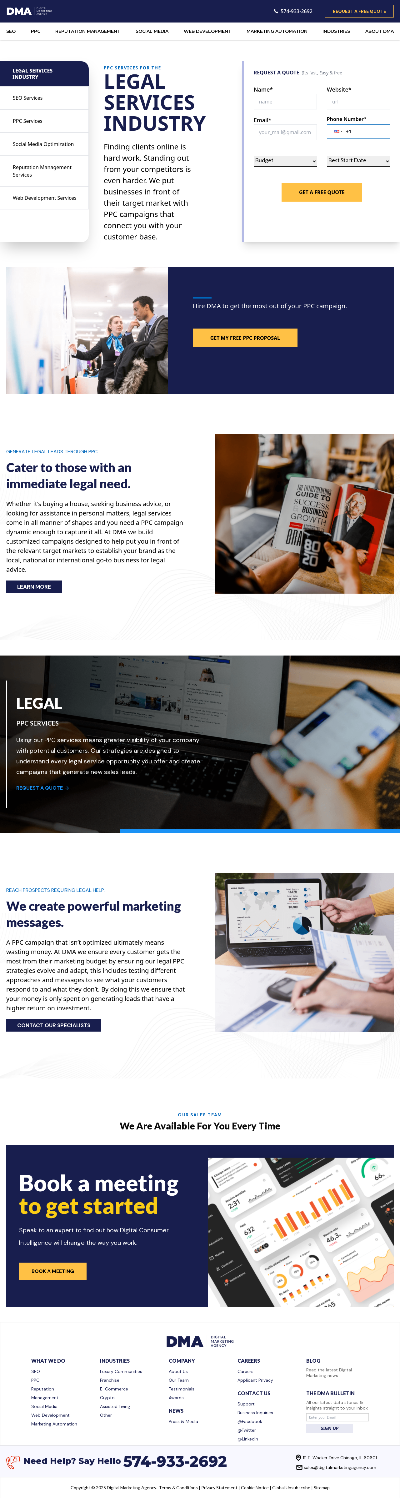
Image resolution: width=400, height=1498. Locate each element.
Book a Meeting (53, 1271)
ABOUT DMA (379, 31)
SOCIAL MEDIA (152, 31)
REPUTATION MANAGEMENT (87, 31)
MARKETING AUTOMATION (277, 31)
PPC (35, 31)
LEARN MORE (34, 586)
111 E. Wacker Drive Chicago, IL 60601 (340, 1457)
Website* (339, 89)
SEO (11, 31)
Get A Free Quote (322, 192)
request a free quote (359, 11)
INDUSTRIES (336, 31)
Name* (263, 89)
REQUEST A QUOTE (43, 788)
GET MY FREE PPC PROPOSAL (245, 337)
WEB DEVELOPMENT (207, 31)
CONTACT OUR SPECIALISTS (53, 1025)
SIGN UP (330, 1428)
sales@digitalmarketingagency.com (340, 1467)
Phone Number (347, 119)
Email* (263, 120)
